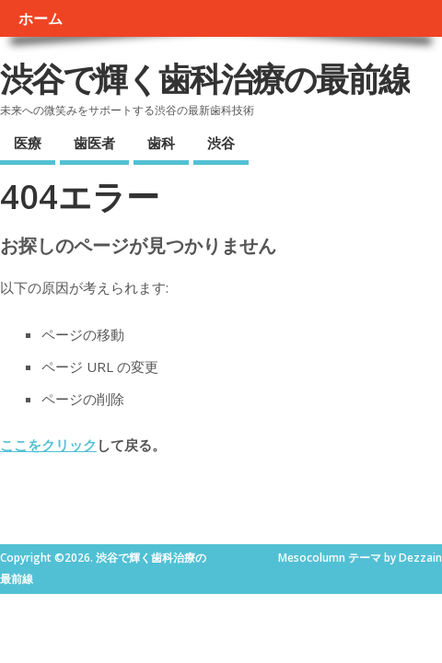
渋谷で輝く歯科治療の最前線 (205, 78)
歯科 (161, 143)
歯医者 (94, 143)
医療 (27, 143)
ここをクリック (48, 445)
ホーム (40, 18)
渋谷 (221, 143)
